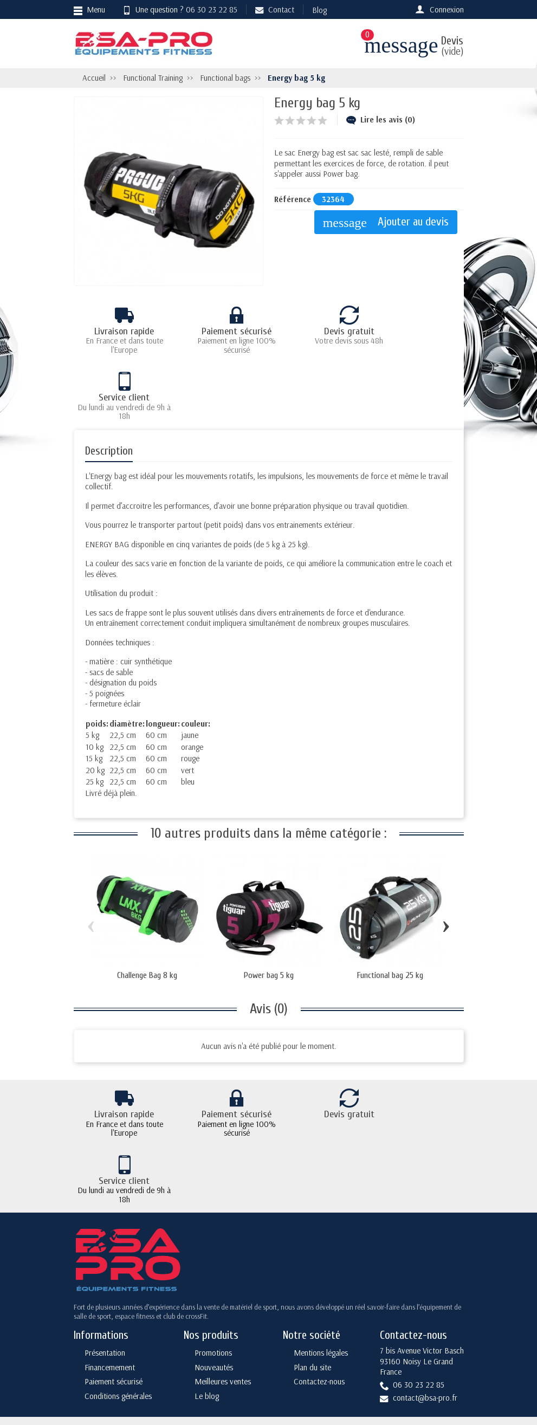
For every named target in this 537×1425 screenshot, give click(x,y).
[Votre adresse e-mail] (270, 1347)
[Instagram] (451, 1372)
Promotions (213, 1260)
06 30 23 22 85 (211, 9)
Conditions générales (118, 1303)
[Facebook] (400, 1348)
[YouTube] (426, 1372)
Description (109, 384)
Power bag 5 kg (269, 909)
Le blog (207, 1303)
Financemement (110, 1274)
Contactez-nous (319, 1289)
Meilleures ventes (223, 1289)
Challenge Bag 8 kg (147, 909)
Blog (319, 10)
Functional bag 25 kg (390, 909)
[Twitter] (426, 1348)
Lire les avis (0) (380, 119)
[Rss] (451, 1348)
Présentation (105, 1260)
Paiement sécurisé (114, 1289)
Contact (274, 9)
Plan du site (312, 1274)
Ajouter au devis (389, 222)
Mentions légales (321, 1260)
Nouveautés (214, 1274)
